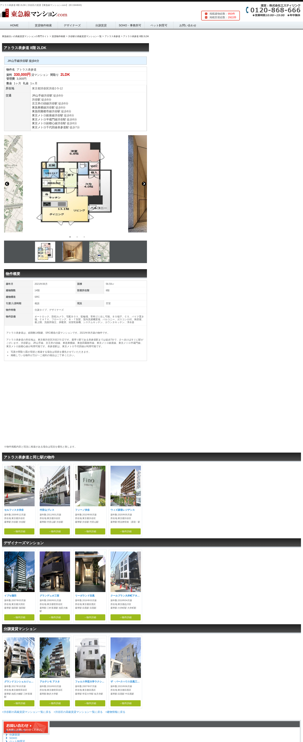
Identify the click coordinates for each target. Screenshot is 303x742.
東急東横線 (39, 107)
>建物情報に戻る (115, 711)
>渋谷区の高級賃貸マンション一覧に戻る (78, 711)
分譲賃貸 (101, 25)
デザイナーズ (72, 25)
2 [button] (77, 237)
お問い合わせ (187, 25)
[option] (75, 183)
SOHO (13, 738)
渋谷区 (44, 88)
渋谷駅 (48, 95)
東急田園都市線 (42, 111)
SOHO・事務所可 (130, 25)
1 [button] (70, 237)
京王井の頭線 (40, 103)
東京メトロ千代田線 (44, 127)
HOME (14, 25)
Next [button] (144, 184)
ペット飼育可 (158, 25)
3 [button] (84, 237)
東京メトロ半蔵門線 (44, 119)
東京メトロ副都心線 (44, 123)
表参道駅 (63, 127)
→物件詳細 (19, 531)
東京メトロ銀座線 (43, 115)
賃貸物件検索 (43, 25)
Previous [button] (7, 184)
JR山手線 (38, 95)
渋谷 (52, 88)
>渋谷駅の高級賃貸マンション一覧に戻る (26, 711)
